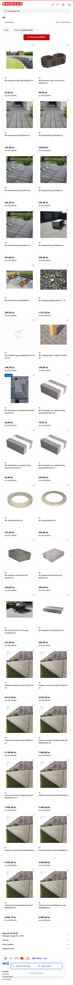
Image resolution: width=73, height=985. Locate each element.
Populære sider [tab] (8, 948)
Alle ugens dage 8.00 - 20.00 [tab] (13, 934)
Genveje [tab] (5, 940)
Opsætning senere (36, 973)
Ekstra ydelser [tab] (7, 944)
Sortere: (24, 30)
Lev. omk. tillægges (11, 95)
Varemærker (9, 22)
